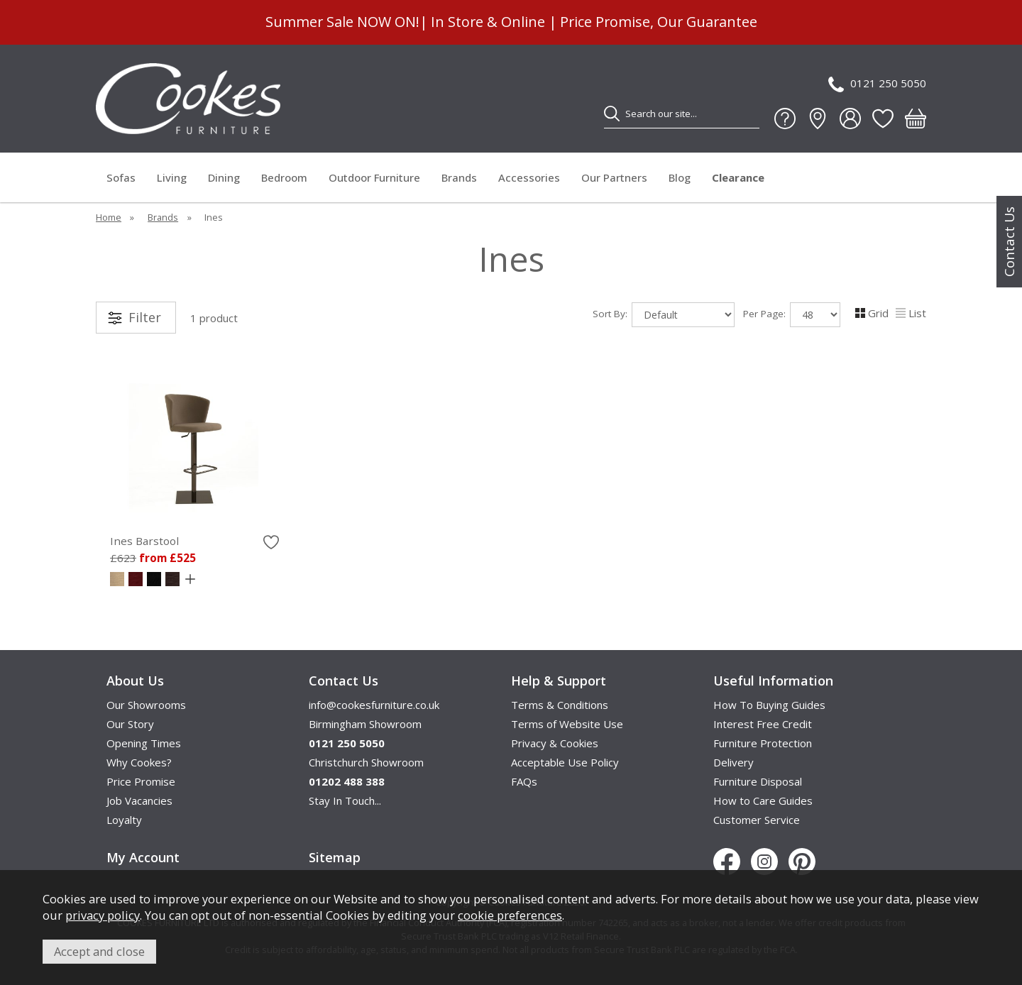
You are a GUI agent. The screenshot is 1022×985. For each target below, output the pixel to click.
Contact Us (1009, 242)
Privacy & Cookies (554, 743)
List (911, 313)
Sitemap (335, 857)
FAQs (524, 781)
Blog (680, 177)
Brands (459, 177)
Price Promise (140, 781)
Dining (224, 177)
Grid (872, 313)
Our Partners (614, 177)
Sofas (121, 177)
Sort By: (664, 314)
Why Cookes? (139, 762)
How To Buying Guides (769, 705)
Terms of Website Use (567, 724)
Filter (144, 317)
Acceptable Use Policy (565, 762)
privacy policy (102, 915)
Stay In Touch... (345, 800)
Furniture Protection (762, 743)
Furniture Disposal (757, 781)
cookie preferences (510, 915)
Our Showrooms (146, 705)
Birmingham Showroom (365, 724)
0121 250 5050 (877, 84)
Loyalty (124, 820)
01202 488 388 (347, 781)
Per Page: (791, 314)
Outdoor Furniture (374, 177)
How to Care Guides (763, 800)
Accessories (529, 177)
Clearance (738, 177)
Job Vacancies (139, 800)
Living (172, 177)
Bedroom (284, 177)
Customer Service (756, 820)
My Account (143, 857)
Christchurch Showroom (366, 762)
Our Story (130, 724)
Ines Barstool (144, 541)
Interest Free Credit (762, 724)
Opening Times (143, 743)
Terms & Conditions (559, 705)
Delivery (733, 762)
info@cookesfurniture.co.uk (374, 705)
